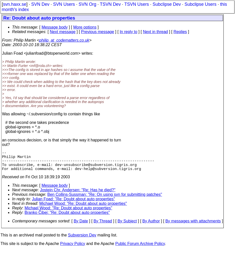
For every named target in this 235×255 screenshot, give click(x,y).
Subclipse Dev (167, 4)
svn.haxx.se (14, 4)
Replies (180, 32)
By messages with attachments (193, 226)
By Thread (103, 226)
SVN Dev (40, 4)
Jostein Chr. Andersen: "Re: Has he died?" (77, 195)
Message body (54, 27)
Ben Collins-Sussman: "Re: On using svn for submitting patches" (104, 199)
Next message (62, 32)
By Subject (127, 226)
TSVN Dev (110, 4)
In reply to (128, 32)
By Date (81, 226)
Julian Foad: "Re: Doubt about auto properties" (73, 204)
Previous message (97, 32)
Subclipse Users (200, 4)
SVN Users (64, 4)
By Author (151, 226)
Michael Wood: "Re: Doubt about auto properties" (83, 208)
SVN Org (87, 4)
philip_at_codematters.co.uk (64, 40)
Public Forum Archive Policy (140, 248)
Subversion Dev (82, 240)
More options (85, 27)
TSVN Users (136, 4)
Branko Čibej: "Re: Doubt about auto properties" (67, 217)
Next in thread (155, 32)
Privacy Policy (72, 248)
